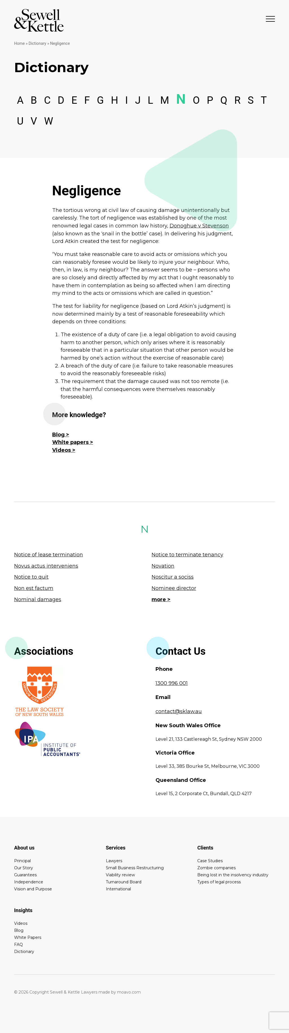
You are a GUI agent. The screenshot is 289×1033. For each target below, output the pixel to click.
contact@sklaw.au (179, 711)
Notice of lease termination (48, 555)
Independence (28, 881)
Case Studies (210, 860)
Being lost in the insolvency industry (232, 874)
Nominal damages (37, 599)
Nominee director (174, 588)
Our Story (23, 867)
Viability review (120, 874)
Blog (58, 435)
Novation (163, 566)
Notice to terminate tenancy (187, 555)
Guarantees (25, 874)
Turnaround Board (123, 881)
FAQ (18, 944)
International (118, 889)
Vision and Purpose (33, 889)
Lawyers (114, 860)
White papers (70, 442)
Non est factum (33, 588)
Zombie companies (216, 867)
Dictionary (37, 43)
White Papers (27, 937)
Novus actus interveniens (46, 566)
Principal (22, 860)
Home (19, 43)
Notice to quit (31, 577)
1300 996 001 (172, 683)
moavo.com (129, 992)
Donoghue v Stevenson (199, 226)
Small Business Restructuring (135, 867)
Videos (61, 450)
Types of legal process (219, 881)
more (159, 599)
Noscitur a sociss (173, 577)
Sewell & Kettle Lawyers (39, 20)
